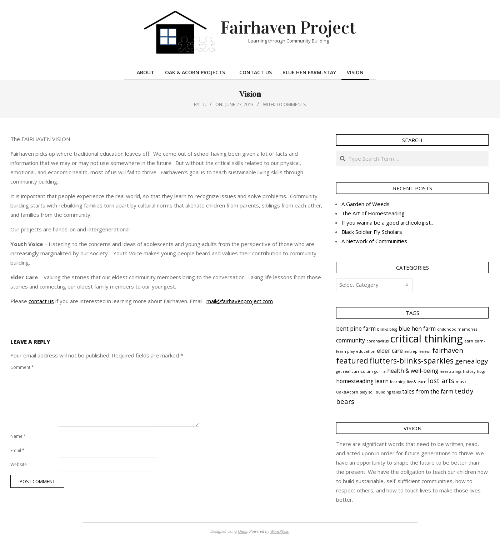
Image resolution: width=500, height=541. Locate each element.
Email (17, 450)
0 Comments (291, 104)
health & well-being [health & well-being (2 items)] (412, 371)
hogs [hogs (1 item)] (481, 371)
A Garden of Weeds (365, 203)
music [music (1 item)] (461, 381)
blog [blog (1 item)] (393, 329)
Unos (242, 531)
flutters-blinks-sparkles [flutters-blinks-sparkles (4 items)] (412, 360)
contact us (41, 301)
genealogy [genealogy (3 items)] (471, 360)
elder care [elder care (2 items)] (390, 351)
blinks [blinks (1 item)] (382, 329)
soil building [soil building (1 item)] (380, 392)
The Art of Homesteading (373, 213)
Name (18, 436)
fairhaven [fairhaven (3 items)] (447, 350)
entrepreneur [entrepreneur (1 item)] (417, 351)
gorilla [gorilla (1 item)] (380, 371)
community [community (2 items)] (350, 340)
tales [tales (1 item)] (396, 392)
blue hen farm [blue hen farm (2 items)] (417, 328)
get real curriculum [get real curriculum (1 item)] (354, 371)
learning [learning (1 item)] (397, 381)
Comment (22, 367)
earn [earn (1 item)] (468, 341)
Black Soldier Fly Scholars (371, 231)
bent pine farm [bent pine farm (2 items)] (356, 328)
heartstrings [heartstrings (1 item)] (450, 371)
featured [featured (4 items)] (352, 360)
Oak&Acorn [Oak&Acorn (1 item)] (347, 392)
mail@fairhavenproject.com (239, 301)
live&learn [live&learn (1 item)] (416, 381)
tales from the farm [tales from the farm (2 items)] (427, 391)
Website (18, 464)
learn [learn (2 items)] (382, 381)
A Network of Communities (374, 241)
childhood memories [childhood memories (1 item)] (457, 329)
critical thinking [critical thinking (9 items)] (426, 338)
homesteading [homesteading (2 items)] (355, 381)
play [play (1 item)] (363, 392)
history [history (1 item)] (469, 371)
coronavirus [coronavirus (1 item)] (377, 341)
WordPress (279, 531)
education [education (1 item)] (365, 351)
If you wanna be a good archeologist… (388, 222)
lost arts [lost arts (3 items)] (441, 380)
